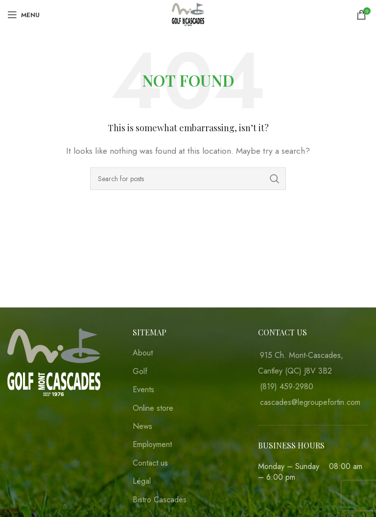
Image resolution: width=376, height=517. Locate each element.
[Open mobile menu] (23, 14)
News (142, 426)
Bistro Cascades (160, 499)
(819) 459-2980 (286, 386)
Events (143, 389)
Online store (153, 408)
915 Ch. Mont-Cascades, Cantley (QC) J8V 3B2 (300, 363)
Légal (142, 481)
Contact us (150, 463)
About (143, 353)
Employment (152, 444)
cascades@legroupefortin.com (310, 402)
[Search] (188, 178)
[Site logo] (188, 14)
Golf (140, 371)
